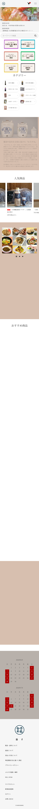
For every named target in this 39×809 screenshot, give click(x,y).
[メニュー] (35, 3)
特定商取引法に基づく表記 (13, 760)
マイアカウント (10, 784)
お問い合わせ (9, 799)
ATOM (10, 777)
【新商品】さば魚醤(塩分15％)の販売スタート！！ (17, 31)
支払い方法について (11, 755)
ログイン (8, 794)
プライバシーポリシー (12, 765)
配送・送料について (11, 745)
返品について (9, 750)
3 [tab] (22, 256)
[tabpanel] (19, 240)
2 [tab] (19, 256)
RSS (6, 777)
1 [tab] (16, 256)
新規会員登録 (9, 789)
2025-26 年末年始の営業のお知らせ (13, 25)
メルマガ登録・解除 (11, 772)
